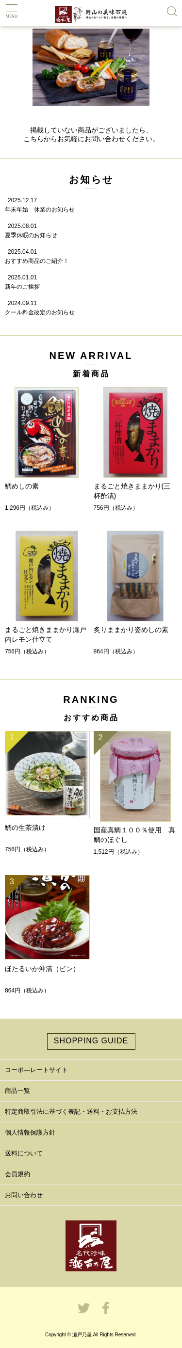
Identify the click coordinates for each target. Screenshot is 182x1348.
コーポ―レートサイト (36, 1069)
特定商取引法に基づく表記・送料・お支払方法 (71, 1111)
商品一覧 (17, 1090)
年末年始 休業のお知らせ (40, 209)
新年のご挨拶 (22, 286)
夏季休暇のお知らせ (31, 235)
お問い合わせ (24, 1195)
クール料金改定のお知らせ (40, 312)
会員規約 (17, 1174)
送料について (24, 1153)
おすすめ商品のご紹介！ (37, 261)
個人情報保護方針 (30, 1132)
